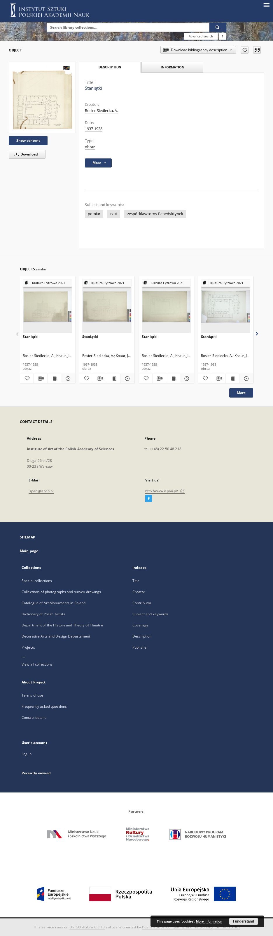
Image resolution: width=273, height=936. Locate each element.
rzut (113, 213)
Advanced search (201, 36)
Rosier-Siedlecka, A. (101, 110)
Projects (28, 647)
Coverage (140, 625)
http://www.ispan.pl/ (165, 490)
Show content (28, 140)
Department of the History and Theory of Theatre (62, 625)
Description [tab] (110, 67)
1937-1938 (93, 128)
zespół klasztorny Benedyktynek (155, 213)
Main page (29, 550)
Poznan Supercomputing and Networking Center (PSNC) (191, 927)
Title (136, 580)
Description (141, 636)
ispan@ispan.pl (41, 490)
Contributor (141, 602)
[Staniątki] (42, 97)
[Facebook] (148, 498)
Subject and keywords (150, 614)
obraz (90, 146)
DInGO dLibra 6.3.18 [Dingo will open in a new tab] (87, 927)
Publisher (140, 647)
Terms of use (32, 695)
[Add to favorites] (245, 50)
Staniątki (30, 336)
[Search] (217, 27)
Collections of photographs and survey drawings (61, 591)
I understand (243, 921)
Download (25, 154)
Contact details (34, 717)
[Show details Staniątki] (67, 378)
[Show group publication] (47, 283)
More (241, 392)
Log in (27, 753)
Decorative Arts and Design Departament (56, 636)
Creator (138, 591)
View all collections (37, 664)
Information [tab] (172, 67)
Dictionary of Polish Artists (43, 614)
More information (209, 921)
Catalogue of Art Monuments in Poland (53, 602)
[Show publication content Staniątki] (54, 378)
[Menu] (266, 4)
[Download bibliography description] (40, 378)
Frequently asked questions (44, 706)
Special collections (37, 580)
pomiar (94, 213)
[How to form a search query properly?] (222, 36)
